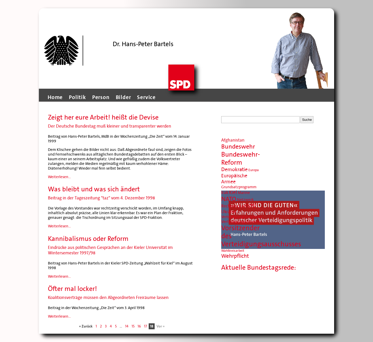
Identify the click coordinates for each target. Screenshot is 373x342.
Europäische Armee (234, 179)
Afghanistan (233, 140)
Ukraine (228, 211)
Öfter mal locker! (72, 289)
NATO (228, 199)
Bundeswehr (238, 146)
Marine (244, 192)
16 (139, 326)
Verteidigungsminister (241, 221)
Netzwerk (245, 199)
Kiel (233, 192)
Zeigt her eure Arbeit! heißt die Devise (103, 117)
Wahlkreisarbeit (232, 251)
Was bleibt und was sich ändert (94, 189)
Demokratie (234, 169)
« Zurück (85, 326)
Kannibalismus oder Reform (88, 239)
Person (101, 97)
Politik (77, 97)
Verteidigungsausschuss (241, 216)
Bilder (123, 97)
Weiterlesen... (59, 177)
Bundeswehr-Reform (240, 158)
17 (145, 326)
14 (126, 326)
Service (146, 97)
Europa (253, 170)
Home (55, 97)
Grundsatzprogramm (238, 187)
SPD (252, 206)
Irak (224, 192)
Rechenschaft (234, 206)
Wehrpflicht (235, 256)
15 (133, 326)
